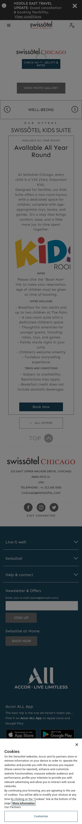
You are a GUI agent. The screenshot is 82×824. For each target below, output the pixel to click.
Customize (41, 816)
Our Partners (12, 807)
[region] (41, 781)
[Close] (77, 744)
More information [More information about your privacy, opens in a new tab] (23, 803)
